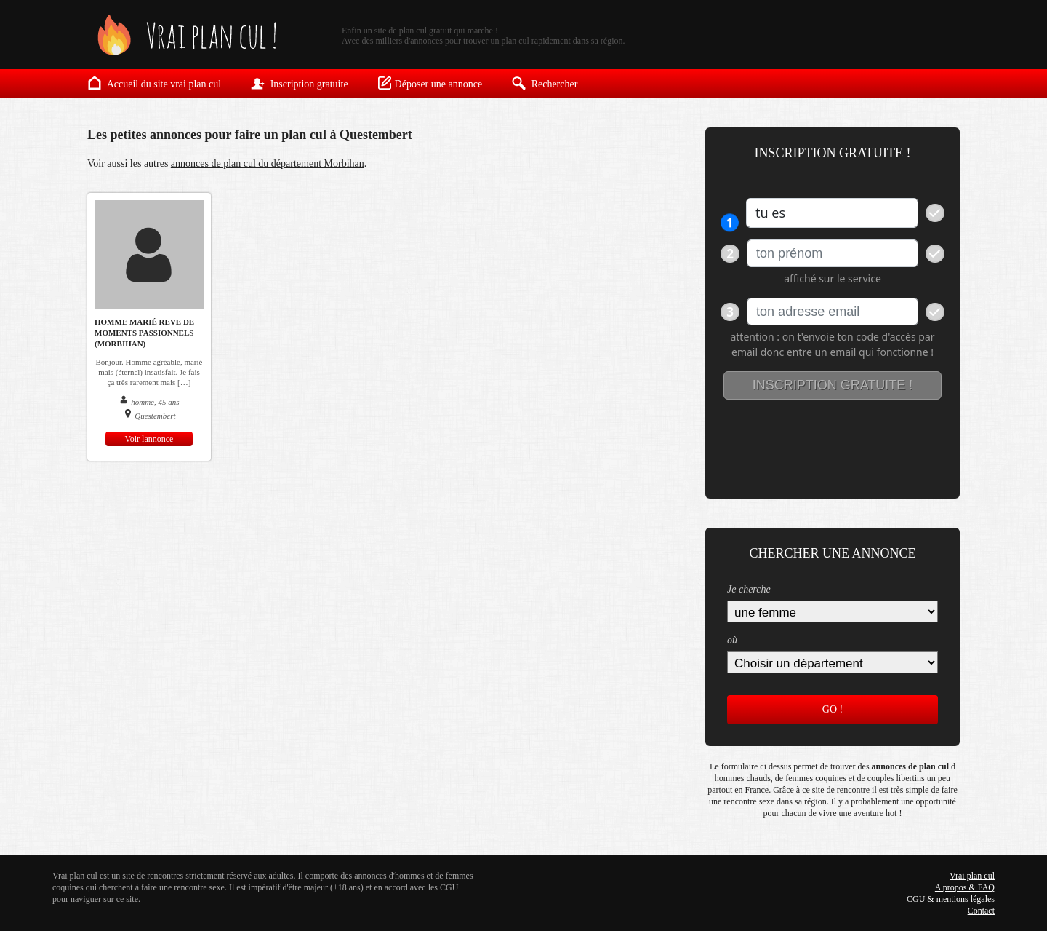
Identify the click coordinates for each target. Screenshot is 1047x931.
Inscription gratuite (299, 83)
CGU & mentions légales (951, 899)
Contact (981, 911)
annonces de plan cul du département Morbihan (267, 163)
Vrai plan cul (972, 876)
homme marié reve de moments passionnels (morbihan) (144, 332)
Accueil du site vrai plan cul (154, 83)
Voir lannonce (149, 439)
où (732, 640)
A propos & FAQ (965, 887)
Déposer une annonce (430, 83)
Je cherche (749, 589)
